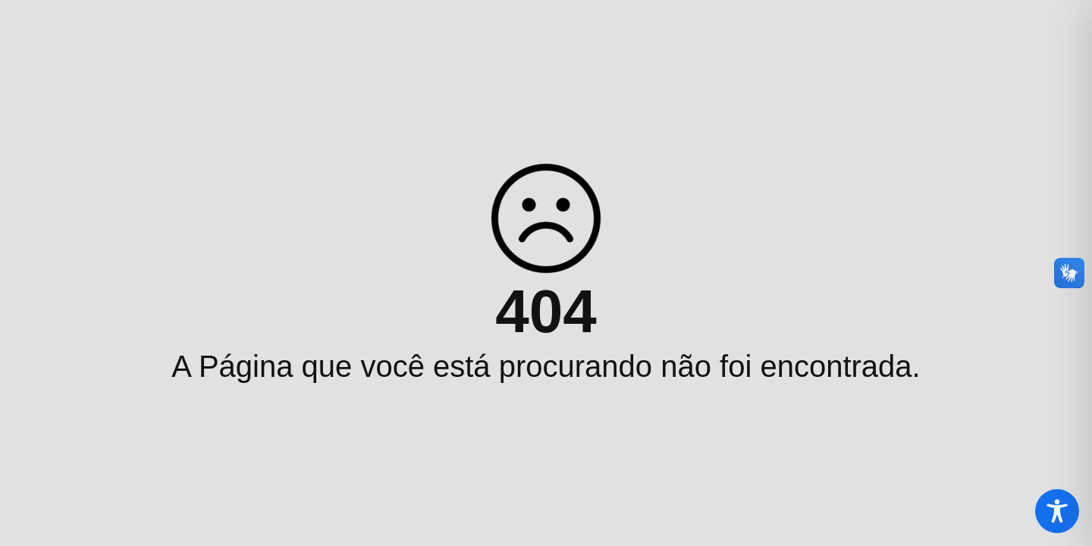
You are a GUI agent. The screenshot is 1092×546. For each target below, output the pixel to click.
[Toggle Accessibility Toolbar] (1057, 511)
